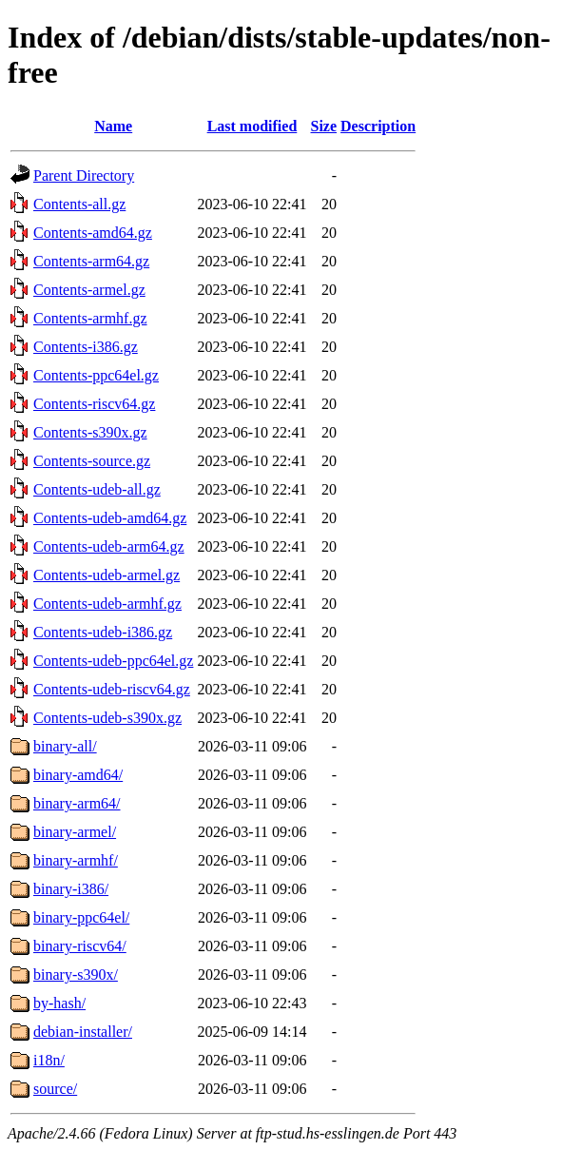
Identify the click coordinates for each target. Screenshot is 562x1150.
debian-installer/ (82, 1031)
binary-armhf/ (75, 860)
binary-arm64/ (77, 803)
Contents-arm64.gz (91, 261)
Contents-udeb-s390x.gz (107, 718)
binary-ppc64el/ (81, 917)
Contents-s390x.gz (90, 432)
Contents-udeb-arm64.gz (108, 546)
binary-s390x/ (75, 974)
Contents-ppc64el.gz (96, 375)
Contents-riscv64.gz (94, 404)
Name (113, 126)
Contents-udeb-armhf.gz (107, 603)
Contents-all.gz (79, 204)
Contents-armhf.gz (90, 318)
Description (378, 126)
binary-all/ (65, 746)
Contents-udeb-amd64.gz (109, 518)
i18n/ (49, 1060)
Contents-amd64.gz (92, 232)
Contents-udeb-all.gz (97, 489)
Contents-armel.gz (89, 290)
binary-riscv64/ (79, 946)
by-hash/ (59, 1003)
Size (324, 126)
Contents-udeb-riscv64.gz (111, 689)
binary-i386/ (70, 889)
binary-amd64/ (78, 775)
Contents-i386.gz (85, 347)
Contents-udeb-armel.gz (106, 575)
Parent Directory (83, 175)
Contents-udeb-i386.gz (102, 632)
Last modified (252, 126)
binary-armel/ (74, 832)
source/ (55, 1089)
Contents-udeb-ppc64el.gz (113, 661)
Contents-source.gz (91, 461)
